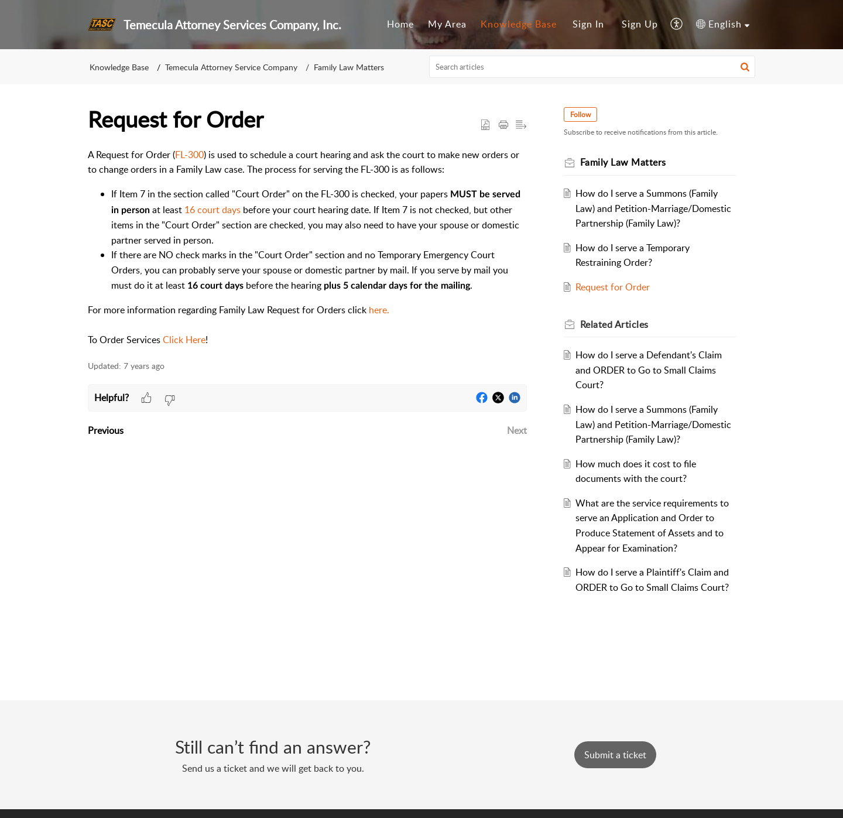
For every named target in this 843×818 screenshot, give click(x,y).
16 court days (212, 209)
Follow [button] (581, 114)
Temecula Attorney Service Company (231, 67)
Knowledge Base (519, 24)
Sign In (588, 24)
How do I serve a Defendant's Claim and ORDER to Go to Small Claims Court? (650, 369)
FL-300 (189, 154)
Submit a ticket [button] (615, 754)
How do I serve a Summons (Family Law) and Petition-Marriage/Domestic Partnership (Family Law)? (654, 208)
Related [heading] (615, 324)
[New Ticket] (615, 754)
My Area (447, 24)
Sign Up (640, 24)
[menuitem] (400, 24)
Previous (106, 430)
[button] (677, 24)
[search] (592, 67)
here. (379, 309)
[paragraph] (307, 248)
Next (517, 430)
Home (400, 24)
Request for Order (614, 286)
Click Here (184, 339)
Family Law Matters (349, 67)
